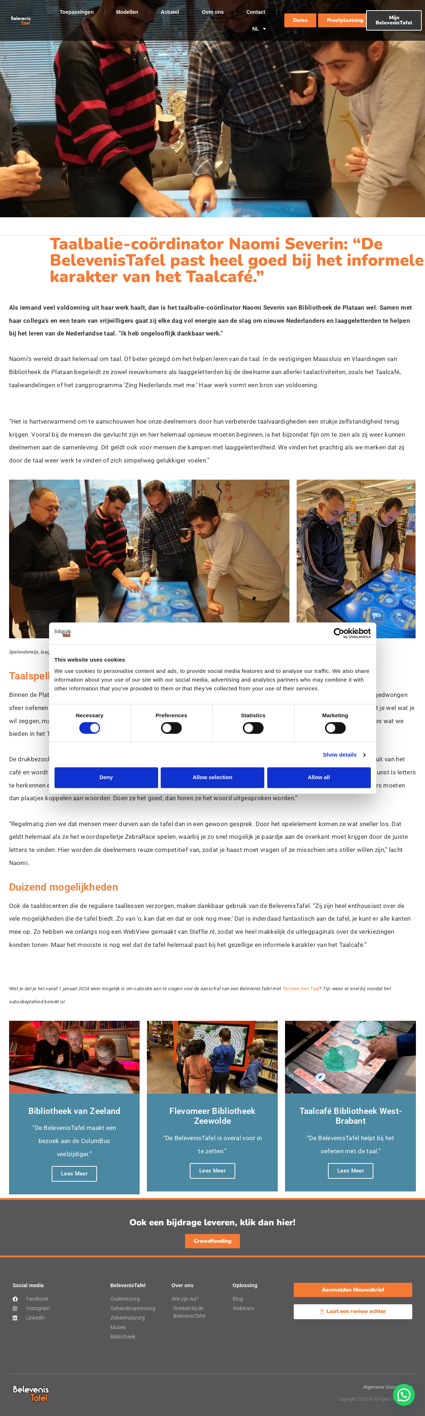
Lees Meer (74, 1173)
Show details (340, 754)
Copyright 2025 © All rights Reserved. (375, 1399)
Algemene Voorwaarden (388, 1387)
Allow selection (212, 777)
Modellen (127, 12)
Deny (106, 777)
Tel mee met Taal (301, 988)
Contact (255, 12)
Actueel (170, 12)
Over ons (213, 12)
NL (259, 29)
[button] (404, 1395)
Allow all (319, 777)
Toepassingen (76, 12)
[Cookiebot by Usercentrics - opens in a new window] (339, 633)
